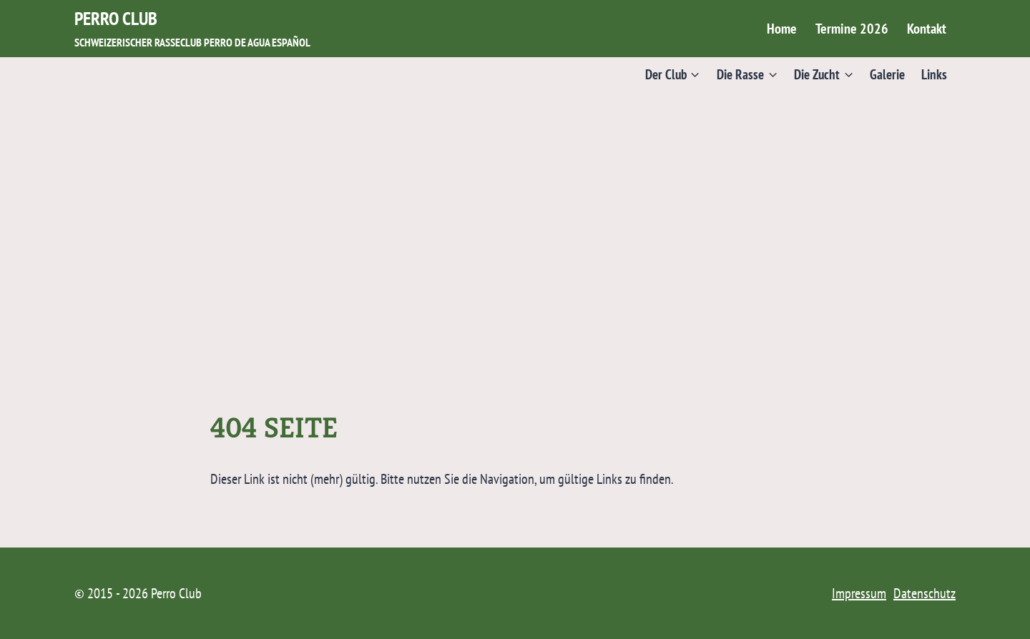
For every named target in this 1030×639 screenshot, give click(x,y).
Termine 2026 (851, 28)
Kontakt (926, 28)
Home (782, 28)
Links (934, 74)
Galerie (887, 74)
